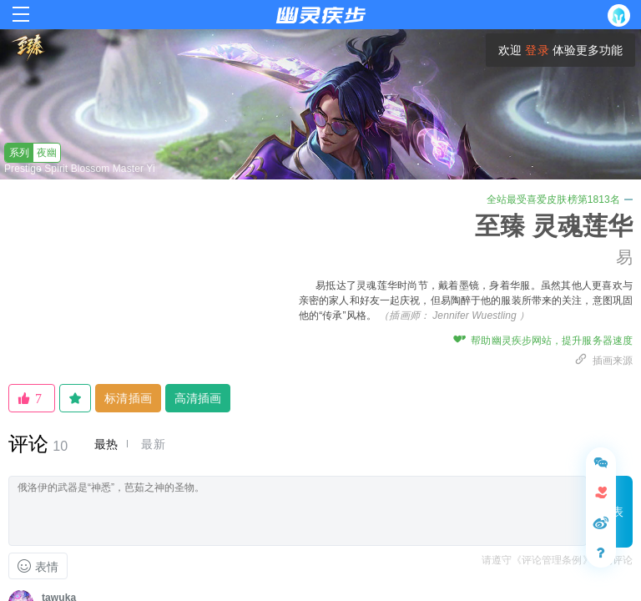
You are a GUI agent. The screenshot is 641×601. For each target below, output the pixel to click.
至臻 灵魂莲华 (554, 226)
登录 (536, 50)
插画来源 (603, 360)
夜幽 (31, 153)
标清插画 (127, 398)
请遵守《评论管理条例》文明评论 (557, 560)
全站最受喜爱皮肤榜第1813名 (560, 199)
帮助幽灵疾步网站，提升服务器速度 (543, 340)
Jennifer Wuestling (474, 315)
